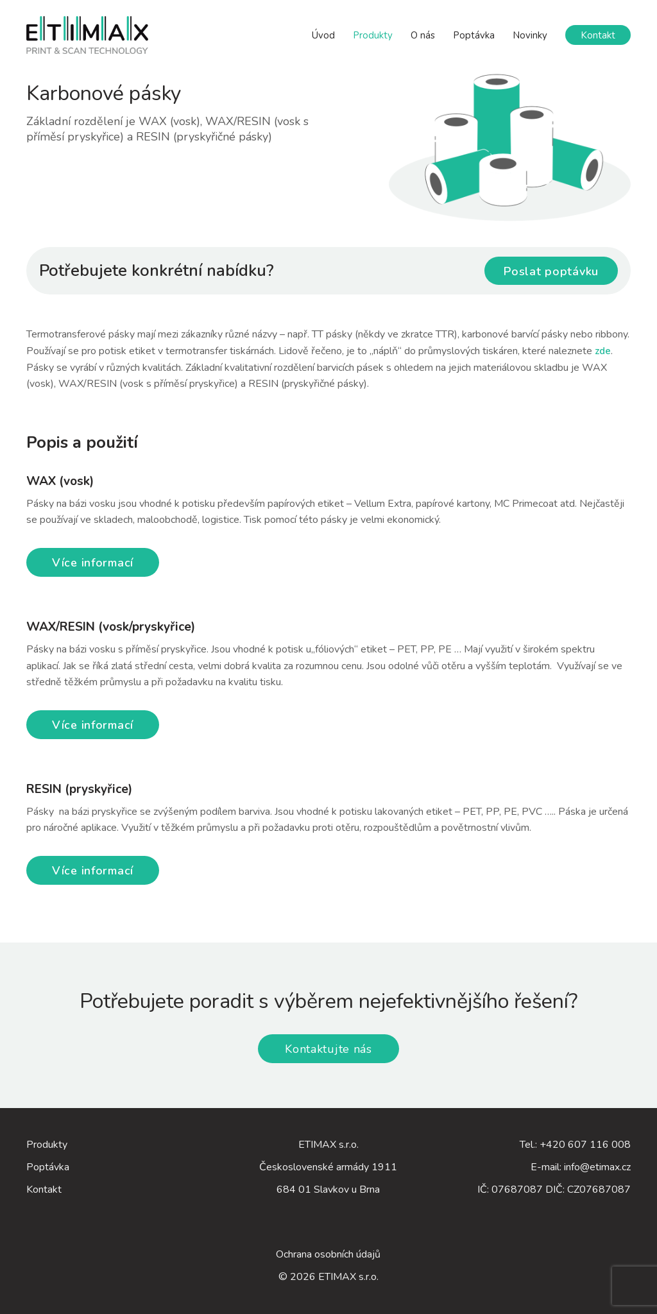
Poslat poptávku (551, 271)
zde (603, 351)
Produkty (373, 35)
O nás (423, 35)
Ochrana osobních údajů (328, 1254)
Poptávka (474, 35)
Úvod (323, 35)
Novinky (530, 35)
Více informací (92, 562)
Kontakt (598, 35)
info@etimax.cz (597, 1167)
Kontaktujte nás (328, 1049)
